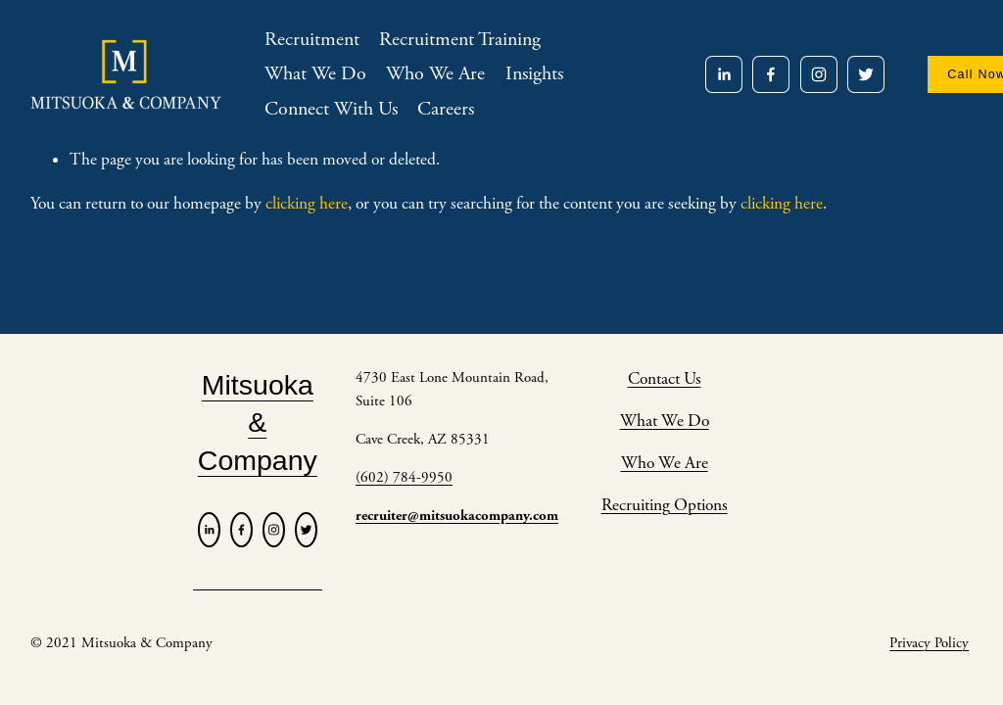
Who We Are (435, 74)
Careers (445, 109)
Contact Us (664, 379)
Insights (534, 74)
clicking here (306, 203)
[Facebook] (770, 74)
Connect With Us (331, 109)
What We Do (315, 74)
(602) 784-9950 (404, 477)
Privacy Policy (929, 643)
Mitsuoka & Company (257, 422)
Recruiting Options (664, 505)
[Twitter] (865, 74)
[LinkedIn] (723, 74)
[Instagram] (818, 74)
